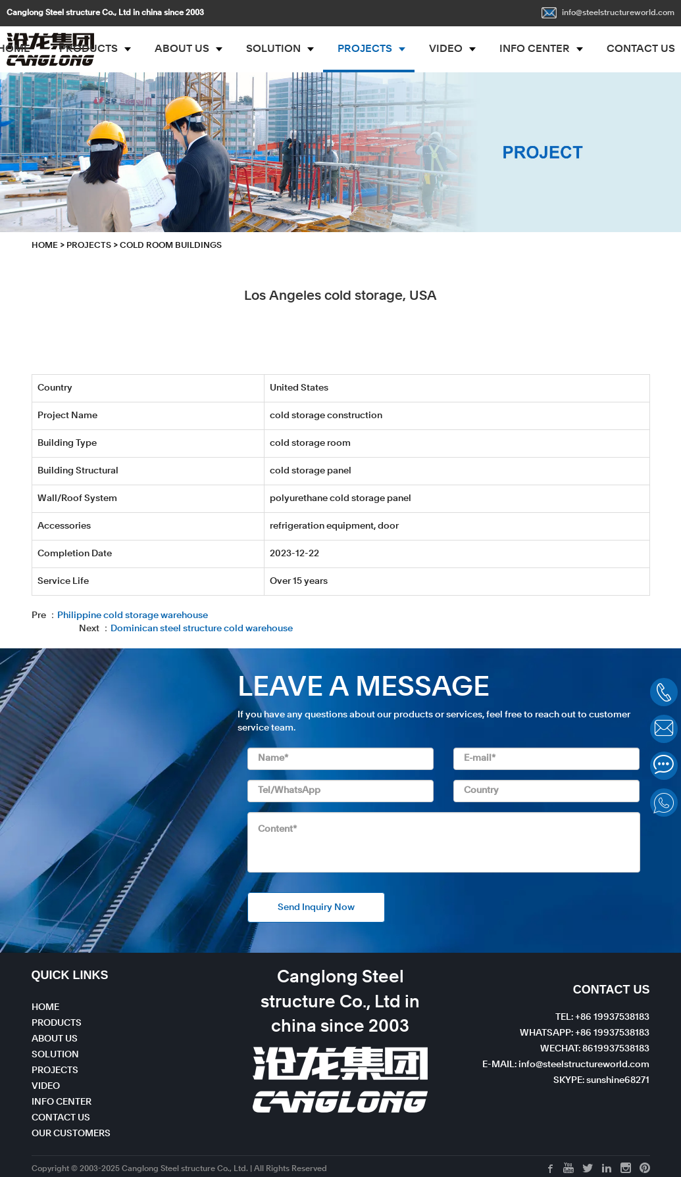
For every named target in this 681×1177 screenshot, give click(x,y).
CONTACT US (61, 1117)
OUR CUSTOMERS (71, 1133)
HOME (45, 245)
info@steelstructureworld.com (608, 13)
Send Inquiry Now (316, 907)
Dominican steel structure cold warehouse (202, 628)
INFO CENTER (534, 49)
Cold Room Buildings (171, 245)
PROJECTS (365, 49)
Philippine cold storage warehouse (132, 615)
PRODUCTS (88, 49)
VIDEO (446, 49)
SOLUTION (273, 49)
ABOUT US (182, 49)
